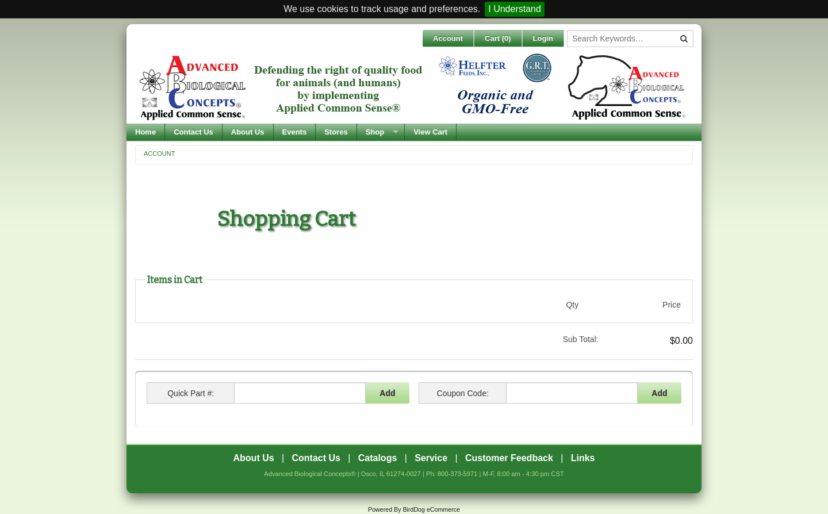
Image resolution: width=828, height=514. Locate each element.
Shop (375, 132)
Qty (572, 304)
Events (294, 132)
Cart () (498, 38)
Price (671, 304)
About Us (247, 132)
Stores (335, 132)
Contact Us (193, 132)
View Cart (430, 132)
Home (145, 132)
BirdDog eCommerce (431, 509)
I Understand (514, 9)
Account (448, 38)
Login (543, 38)
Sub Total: (581, 339)
